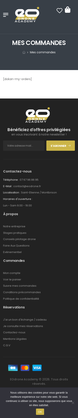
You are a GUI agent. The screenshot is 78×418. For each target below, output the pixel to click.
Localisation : (11, 192)
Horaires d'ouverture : (17, 199)
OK (40, 411)
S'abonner (58, 146)
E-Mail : (8, 186)
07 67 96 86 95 (29, 180)
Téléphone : (11, 180)
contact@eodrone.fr (27, 186)
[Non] (73, 403)
